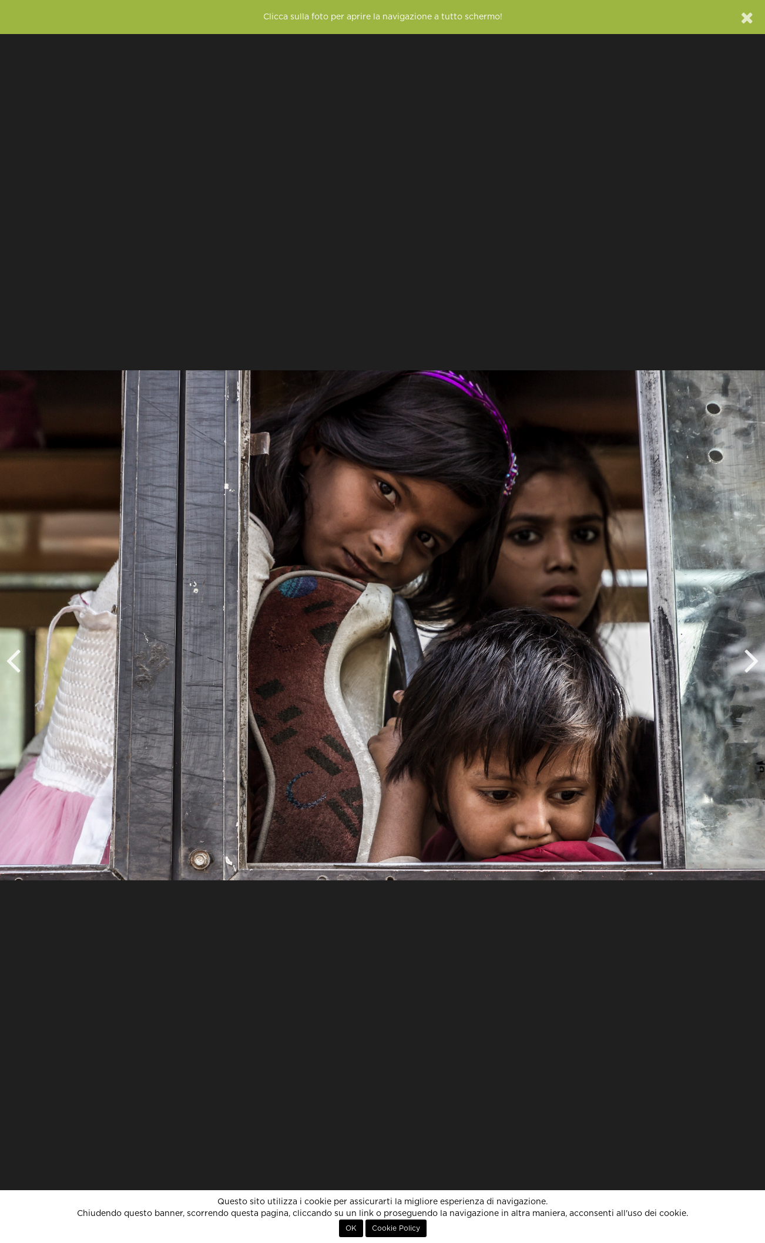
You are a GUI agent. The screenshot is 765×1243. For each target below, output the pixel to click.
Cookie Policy (396, 1228)
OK (351, 1228)
